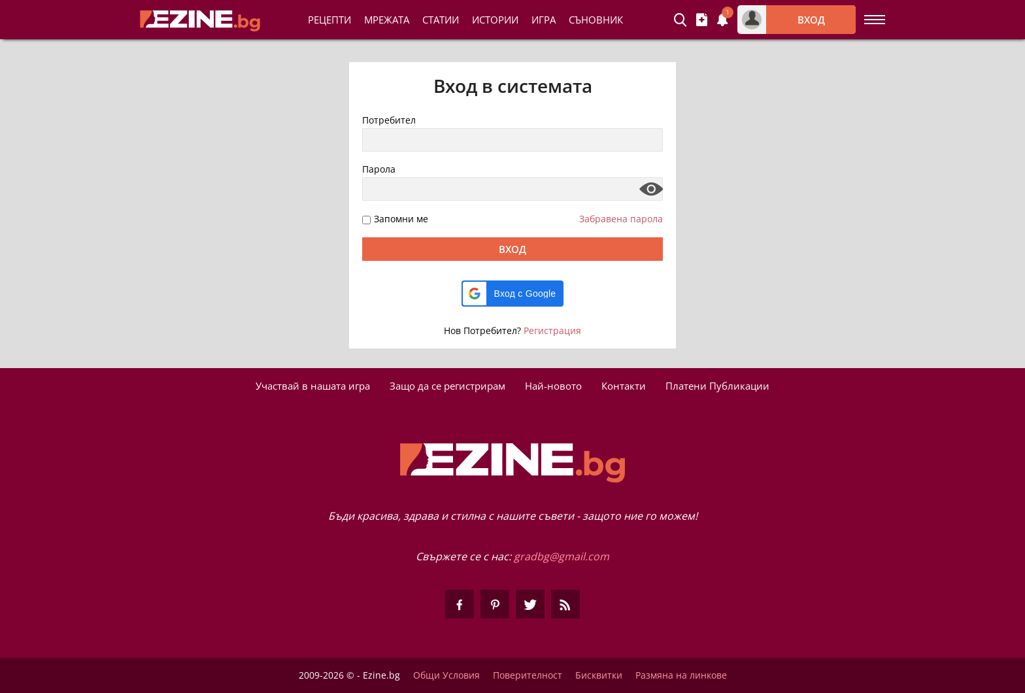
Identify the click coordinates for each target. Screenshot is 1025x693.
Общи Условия (446, 675)
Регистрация (552, 330)
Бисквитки (598, 675)
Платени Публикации (717, 385)
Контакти (623, 385)
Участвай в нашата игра (313, 385)
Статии (440, 19)
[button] (513, 293)
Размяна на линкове (681, 675)
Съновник (596, 19)
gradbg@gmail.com (561, 556)
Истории (495, 19)
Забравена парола (621, 218)
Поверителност (527, 675)
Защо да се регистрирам (447, 385)
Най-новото (553, 385)
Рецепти (329, 19)
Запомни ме (401, 219)
